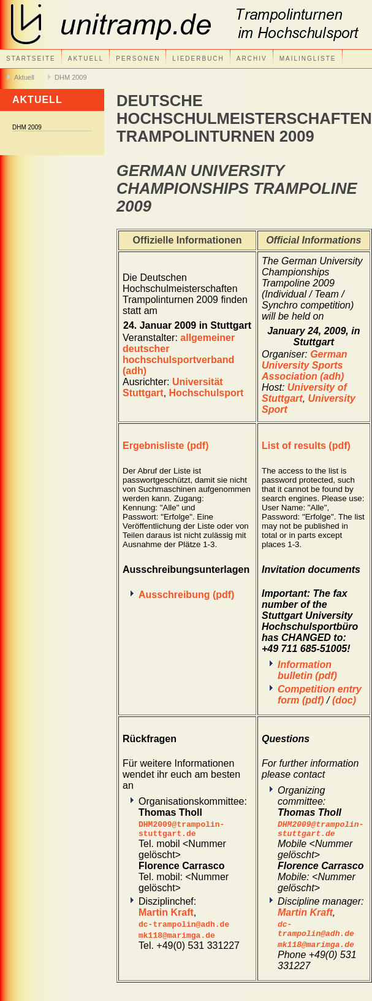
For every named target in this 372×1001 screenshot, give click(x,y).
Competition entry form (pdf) (320, 694)
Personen (138, 58)
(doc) (344, 700)
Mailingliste (307, 58)
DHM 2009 (71, 77)
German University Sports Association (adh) (304, 365)
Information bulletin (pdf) (307, 670)
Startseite (31, 58)
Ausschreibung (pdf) (186, 594)
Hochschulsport (206, 393)
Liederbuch (198, 58)
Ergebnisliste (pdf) (165, 445)
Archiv (252, 58)
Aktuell (86, 58)
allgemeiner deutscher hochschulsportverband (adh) (179, 354)
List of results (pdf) (306, 445)
